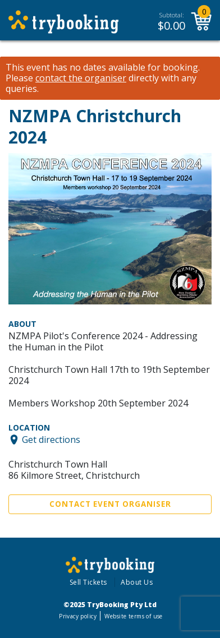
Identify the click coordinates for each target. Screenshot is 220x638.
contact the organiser (80, 78)
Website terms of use (133, 616)
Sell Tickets (88, 582)
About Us (137, 582)
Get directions (51, 439)
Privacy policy (78, 616)
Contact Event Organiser (110, 504)
